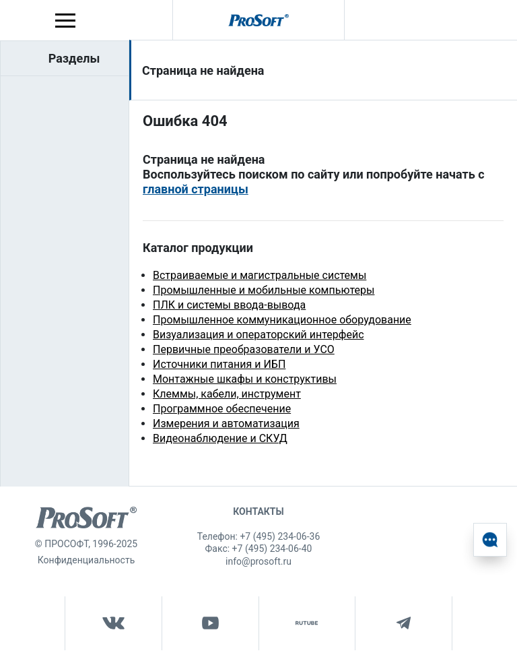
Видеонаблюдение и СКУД (220, 438)
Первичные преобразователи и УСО (244, 349)
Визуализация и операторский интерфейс (258, 334)
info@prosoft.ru (258, 561)
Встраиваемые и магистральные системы (259, 275)
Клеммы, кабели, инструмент (227, 393)
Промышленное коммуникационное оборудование (282, 319)
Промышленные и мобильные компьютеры (263, 290)
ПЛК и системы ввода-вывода (229, 305)
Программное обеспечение (222, 408)
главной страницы (195, 189)
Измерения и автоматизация (226, 423)
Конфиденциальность (86, 560)
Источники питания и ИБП (219, 364)
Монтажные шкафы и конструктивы (245, 379)
